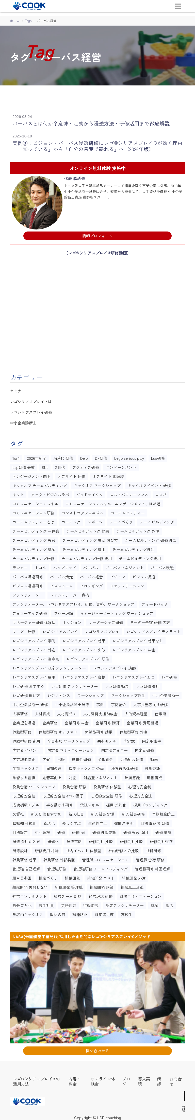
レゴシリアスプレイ (102, 630)
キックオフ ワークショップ (97, 484)
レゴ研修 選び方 (26, 694)
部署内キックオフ (27, 913)
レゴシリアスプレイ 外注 (33, 648)
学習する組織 (23, 776)
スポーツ (95, 520)
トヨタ (40, 566)
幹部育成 (154, 776)
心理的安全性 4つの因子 (63, 794)
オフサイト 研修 (71, 474)
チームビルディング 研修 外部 (150, 538)
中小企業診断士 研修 (30, 703)
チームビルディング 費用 (83, 547)
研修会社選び (161, 840)
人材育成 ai (66, 712)
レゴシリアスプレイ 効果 (83, 639)
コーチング (70, 520)
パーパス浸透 (162, 566)
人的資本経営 (136, 712)
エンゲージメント (121, 465)
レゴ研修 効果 (117, 684)
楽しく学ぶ (71, 821)
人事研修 (20, 712)
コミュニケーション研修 (33, 511)
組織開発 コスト (101, 876)
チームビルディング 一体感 (35, 529)
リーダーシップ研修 (106, 621)
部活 (169, 903)
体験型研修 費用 (26, 739)
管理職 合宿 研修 (150, 858)
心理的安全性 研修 (106, 794)
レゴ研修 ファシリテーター (74, 684)
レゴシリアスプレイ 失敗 (83, 648)
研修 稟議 (163, 830)
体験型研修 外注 (133, 730)
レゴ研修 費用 (148, 684)
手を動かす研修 (59, 803)
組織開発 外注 (134, 876)
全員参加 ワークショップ (68, 739)
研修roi (53, 840)
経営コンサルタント (29, 894)
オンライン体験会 (103, 1080)
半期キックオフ (25, 767)
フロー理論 (63, 611)
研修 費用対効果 (26, 840)
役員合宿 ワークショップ (33, 785)
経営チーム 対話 (68, 894)
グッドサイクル (89, 493)
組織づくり (48, 876)
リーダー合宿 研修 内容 (150, 621)
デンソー (20, 566)
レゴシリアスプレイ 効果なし (137, 639)
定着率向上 (51, 776)
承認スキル (89, 803)
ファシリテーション (127, 584)
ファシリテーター (27, 593)
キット (18, 493)
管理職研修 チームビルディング (100, 867)
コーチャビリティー (127, 511)
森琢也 (49, 821)
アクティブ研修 (85, 465)
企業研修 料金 (77, 721)
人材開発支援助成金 (100, 712)
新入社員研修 (133, 812)
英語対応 (68, 903)
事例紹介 (118, 703)
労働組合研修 (131, 757)
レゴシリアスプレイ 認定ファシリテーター (49, 666)
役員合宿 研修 (74, 785)
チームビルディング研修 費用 (86, 557)
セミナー (17, 389)
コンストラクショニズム (82, 511)
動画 (154, 757)
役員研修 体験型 (107, 785)
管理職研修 (56, 867)
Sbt (45, 465)
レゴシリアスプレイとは (31, 400)
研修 (61, 830)
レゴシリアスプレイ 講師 (114, 666)
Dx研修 (101, 456)
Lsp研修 (158, 456)
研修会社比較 (131, 840)
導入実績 (144, 1080)
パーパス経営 (91, 575)
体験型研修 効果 (98, 730)
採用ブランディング (150, 803)
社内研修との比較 (123, 849)
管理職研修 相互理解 (152, 867)
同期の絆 (53, 767)
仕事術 (160, 712)
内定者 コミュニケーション (70, 748)
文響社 (18, 812)
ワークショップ (90, 694)
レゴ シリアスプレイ (60, 630)
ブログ (126, 1080)
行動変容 (91, 903)
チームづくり (121, 520)
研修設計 (20, 849)
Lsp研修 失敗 (23, 465)
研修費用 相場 (47, 849)
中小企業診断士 (23, 421)
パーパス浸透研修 (27, 575)
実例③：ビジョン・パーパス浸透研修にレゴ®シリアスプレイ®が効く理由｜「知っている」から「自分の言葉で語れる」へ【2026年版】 (95, 145)
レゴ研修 (169, 675)
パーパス (91, 566)
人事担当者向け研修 (150, 703)
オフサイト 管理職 (108, 474)
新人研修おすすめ (46, 812)
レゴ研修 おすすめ (28, 684)
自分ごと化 (21, 903)
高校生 (126, 913)
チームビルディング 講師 (33, 547)
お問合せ (175, 1080)
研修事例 (74, 840)
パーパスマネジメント (125, 566)
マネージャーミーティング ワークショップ (116, 611)
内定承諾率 (151, 739)
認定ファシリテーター (125, 903)
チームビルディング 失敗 (33, 538)
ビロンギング (91, 584)
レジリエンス (58, 694)
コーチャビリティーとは (33, 520)
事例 (100, 703)
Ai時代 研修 (63, 456)
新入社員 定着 (103, 812)
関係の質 (57, 913)
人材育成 (42, 712)
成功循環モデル (25, 803)
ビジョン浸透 (143, 575)
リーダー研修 (23, 630)
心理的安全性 (23, 794)
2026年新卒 (36, 456)
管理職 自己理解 (26, 867)
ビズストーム (61, 584)
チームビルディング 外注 (137, 529)
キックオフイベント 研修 (149, 484)
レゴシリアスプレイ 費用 (33, 675)
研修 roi (78, 830)
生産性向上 (97, 821)
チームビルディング (157, 520)
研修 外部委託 (104, 830)
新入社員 (76, 812)
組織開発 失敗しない (30, 885)
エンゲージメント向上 (31, 474)
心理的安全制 (139, 785)
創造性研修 (81, 757)
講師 (154, 903)
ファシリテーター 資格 (69, 593)
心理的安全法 (140, 794)
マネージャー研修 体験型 (33, 621)
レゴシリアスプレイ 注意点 (35, 657)
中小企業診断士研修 (72, 703)
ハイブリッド (64, 566)
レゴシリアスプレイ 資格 (83, 675)
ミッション (72, 621)
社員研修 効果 (24, 858)
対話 (72, 776)
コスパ (161, 493)
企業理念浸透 (23, 721)
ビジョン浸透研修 (27, 584)
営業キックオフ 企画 (86, 767)
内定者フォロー (114, 748)
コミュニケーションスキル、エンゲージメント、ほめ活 (112, 502)
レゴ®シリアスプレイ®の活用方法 (36, 1080)
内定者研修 (144, 748)
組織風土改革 (132, 885)
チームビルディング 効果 (87, 529)
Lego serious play (129, 456)
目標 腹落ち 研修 (154, 821)
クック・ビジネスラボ (50, 493)
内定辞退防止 (23, 757)
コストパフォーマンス (129, 493)
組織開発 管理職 (69, 885)
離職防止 (80, 913)
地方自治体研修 (124, 767)
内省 (46, 757)
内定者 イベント (26, 748)
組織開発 (72, 876)
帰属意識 (132, 776)
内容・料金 (75, 1080)
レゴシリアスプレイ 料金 (133, 648)
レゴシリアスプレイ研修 (31, 410)
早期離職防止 (163, 812)
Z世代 (60, 465)
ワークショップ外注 (128, 694)
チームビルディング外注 (133, 547)
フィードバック (154, 602)
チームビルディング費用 (140, 557)
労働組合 (105, 757)
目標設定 (20, 830)
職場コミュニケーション (140, 894)
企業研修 (50, 721)
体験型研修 (21, 730)
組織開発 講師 (101, 885)
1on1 (16, 456)
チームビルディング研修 (33, 557)
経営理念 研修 (100, 894)
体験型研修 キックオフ (58, 730)
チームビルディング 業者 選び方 (90, 538)
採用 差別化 (116, 803)
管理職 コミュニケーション (105, 858)
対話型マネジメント (100, 776)
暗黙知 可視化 (24, 821)
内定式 (129, 739)
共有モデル (106, 739)
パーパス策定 (61, 575)
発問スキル (123, 821)
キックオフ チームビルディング (39, 484)
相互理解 (42, 830)
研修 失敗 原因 (135, 830)
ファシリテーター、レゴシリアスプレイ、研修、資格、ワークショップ (73, 602)
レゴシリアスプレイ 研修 (87, 657)
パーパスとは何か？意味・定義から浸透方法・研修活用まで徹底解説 (83, 123)
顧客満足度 (104, 913)
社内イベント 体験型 (83, 849)
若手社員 (46, 903)
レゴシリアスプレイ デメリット (153, 630)
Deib (84, 456)
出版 (61, 757)
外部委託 (152, 767)
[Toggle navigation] (178, 6)
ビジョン (117, 575)
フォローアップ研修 (29, 611)
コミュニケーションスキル (35, 502)
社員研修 (153, 849)
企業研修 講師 (108, 721)
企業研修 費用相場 (142, 721)
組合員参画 (21, 876)
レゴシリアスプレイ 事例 (33, 639)
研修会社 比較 (101, 840)
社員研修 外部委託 (59, 858)
